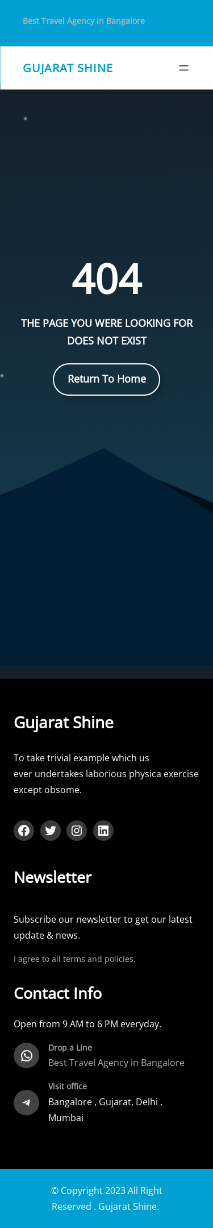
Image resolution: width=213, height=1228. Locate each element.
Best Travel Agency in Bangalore (84, 20)
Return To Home (107, 378)
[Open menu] (183, 68)
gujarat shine (68, 68)
